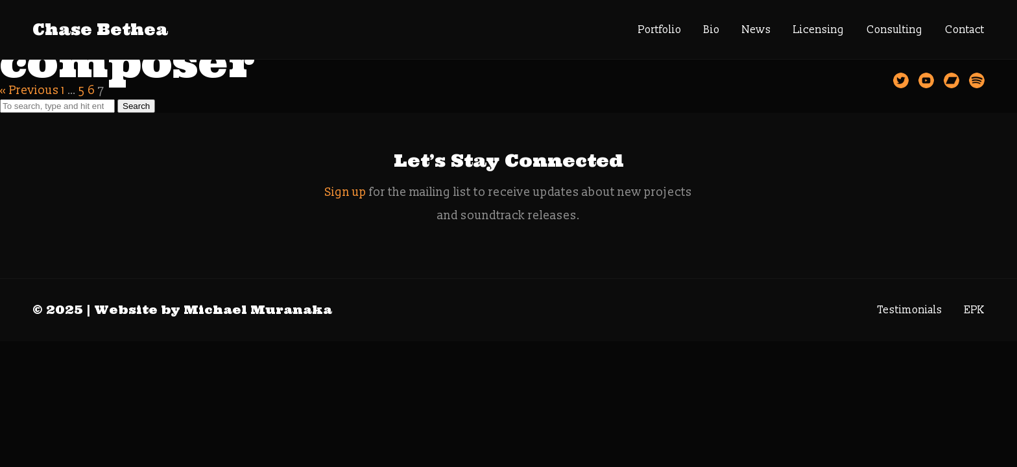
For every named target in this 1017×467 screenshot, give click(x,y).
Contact (965, 29)
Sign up (345, 192)
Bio (712, 29)
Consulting (895, 29)
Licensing (818, 29)
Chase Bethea (100, 29)
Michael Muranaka (258, 309)
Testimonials (910, 310)
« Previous (29, 90)
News (756, 29)
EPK (974, 310)
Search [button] (136, 106)
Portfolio (660, 29)
